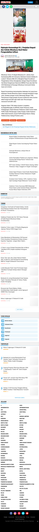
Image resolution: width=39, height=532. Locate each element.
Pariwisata (23, 477)
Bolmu (21, 427)
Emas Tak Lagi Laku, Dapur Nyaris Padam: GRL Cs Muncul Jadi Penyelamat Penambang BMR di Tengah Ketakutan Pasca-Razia (14, 259)
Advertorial (23, 409)
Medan (21, 460)
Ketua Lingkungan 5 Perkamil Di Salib (12, 298)
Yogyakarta (23, 508)
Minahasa (13, 120)
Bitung (21, 425)
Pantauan (7, 331)
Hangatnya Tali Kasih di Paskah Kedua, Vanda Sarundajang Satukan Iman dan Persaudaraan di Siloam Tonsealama (14, 208)
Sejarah (7, 339)
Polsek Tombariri (6, 490)
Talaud (21, 503)
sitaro (21, 497)
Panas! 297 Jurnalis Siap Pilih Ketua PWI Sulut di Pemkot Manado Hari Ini (15, 378)
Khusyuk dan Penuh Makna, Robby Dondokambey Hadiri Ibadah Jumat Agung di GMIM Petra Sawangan (14, 290)
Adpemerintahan (24, 407)
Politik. (3, 488)
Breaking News (5, 436)
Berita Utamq (4, 425)
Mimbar (3, 462)
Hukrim (3, 444)
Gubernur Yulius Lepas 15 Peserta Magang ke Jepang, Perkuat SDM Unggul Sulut (14, 228)
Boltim (21, 431)
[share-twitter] (7, 6)
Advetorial (23, 412)
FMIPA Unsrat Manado (26, 442)
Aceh (21, 405)
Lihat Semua (19, 309)
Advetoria (3, 412)
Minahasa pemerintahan (8, 466)
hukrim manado (5, 447)
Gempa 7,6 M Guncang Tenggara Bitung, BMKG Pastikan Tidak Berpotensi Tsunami (16, 388)
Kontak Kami (11, 517)
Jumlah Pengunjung (19, 519)
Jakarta (3, 449)
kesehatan (8, 328)
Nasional (3, 473)
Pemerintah (23, 479)
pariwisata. (4, 479)
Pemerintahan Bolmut (7, 484)
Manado (3, 458)
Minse (21, 466)
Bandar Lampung (24, 416)
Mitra (21, 471)
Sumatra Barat (24, 501)
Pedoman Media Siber (20, 517)
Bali (2, 416)
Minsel (3, 468)
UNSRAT (22, 506)
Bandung (3, 418)
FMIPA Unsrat (4, 442)
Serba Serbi (4, 497)
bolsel (3, 431)
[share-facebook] (3, 6)
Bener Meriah (4, 420)
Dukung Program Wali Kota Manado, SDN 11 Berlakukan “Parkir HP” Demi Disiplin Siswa (15, 369)
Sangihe (22, 493)
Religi (2, 493)
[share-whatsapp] (11, 6)
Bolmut (3, 429)
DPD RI (2, 438)
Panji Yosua (23, 475)
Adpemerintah (5, 407)
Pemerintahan (21, 120)
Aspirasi (7, 335)
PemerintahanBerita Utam (27, 484)
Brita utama (23, 436)
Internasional (24, 447)
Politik (21, 486)
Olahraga (22, 473)
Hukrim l (22, 444)
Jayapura (3, 451)
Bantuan (22, 418)
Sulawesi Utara (9, 324)
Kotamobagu (4, 453)
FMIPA (21, 440)
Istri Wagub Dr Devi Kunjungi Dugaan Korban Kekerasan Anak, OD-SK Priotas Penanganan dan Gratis (19, 127)
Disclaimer (32, 517)
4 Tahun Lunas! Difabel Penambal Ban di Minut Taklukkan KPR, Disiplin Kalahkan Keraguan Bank (15, 249)
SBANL (2, 495)
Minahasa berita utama (7, 464)
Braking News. (24, 434)
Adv (2, 409)
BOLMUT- (22, 429)
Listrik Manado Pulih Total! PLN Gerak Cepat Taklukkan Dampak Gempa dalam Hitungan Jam (14, 269)
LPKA (21, 455)
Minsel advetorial (25, 468)
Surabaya (3, 503)
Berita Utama (5, 120)
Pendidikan (4, 486)
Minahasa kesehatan (25, 464)
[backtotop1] (37, 521)
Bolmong (3, 427)
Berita (21, 420)
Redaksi (5, 517)
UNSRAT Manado (5, 508)
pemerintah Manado (6, 482)
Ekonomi (22, 438)
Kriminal (22, 453)
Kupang (3, 455)
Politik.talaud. (24, 488)
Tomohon (3, 506)
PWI (20, 490)
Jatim (21, 449)
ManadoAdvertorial (6, 460)
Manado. (22, 458)
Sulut (2, 501)
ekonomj (3, 440)
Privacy (27, 517)
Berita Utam (4, 423)
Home (2, 44)
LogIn (30, 2)
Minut (2, 471)
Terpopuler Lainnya (19, 397)
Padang (3, 475)
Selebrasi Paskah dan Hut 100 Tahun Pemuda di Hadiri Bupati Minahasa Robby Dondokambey (14, 218)
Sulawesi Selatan (6, 499)
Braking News (4, 434)
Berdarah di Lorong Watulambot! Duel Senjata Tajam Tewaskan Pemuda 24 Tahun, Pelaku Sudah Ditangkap (14, 279)
